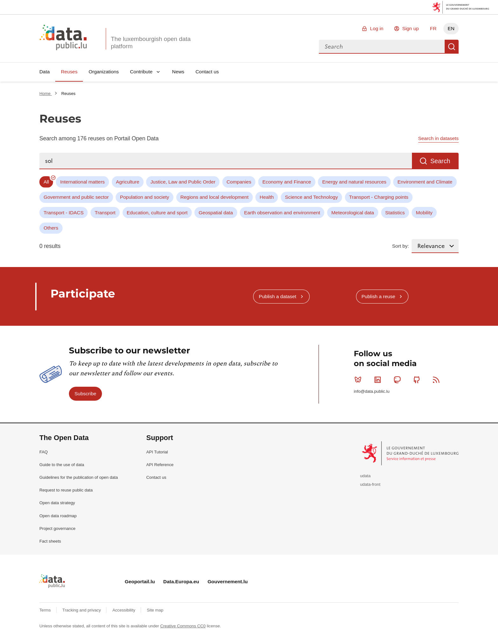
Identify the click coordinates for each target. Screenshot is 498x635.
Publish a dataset (277, 296)
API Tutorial (157, 452)
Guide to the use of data (61, 464)
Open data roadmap (58, 515)
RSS (437, 380)
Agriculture (127, 181)
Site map (155, 610)
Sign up (410, 28)
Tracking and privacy (82, 610)
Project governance (57, 528)
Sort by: (400, 246)
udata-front (370, 484)
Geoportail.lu (140, 581)
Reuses (69, 71)
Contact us (207, 71)
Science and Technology (311, 197)
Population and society (144, 197)
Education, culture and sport (157, 212)
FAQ (43, 452)
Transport (105, 212)
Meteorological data (352, 212)
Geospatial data (216, 212)
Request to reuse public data (66, 490)
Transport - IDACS (64, 212)
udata (365, 475)
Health (267, 197)
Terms (45, 610)
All (46, 181)
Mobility (424, 212)
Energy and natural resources (354, 181)
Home (45, 93)
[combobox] (382, 47)
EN (451, 28)
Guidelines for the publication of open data (78, 477)
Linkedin (379, 380)
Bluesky (359, 380)
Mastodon (398, 380)
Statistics (395, 212)
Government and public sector (76, 197)
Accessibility (124, 610)
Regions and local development (214, 197)
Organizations (104, 71)
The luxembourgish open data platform (151, 43)
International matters (82, 181)
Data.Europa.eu (181, 581)
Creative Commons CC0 (182, 626)
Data (44, 71)
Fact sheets (50, 541)
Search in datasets (438, 138)
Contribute (141, 71)
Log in (376, 28)
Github (418, 380)
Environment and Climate (425, 181)
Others (51, 228)
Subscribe (85, 393)
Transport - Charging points (378, 197)
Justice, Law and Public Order (183, 181)
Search (452, 47)
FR (433, 28)
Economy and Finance (286, 181)
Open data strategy (57, 502)
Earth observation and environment (282, 212)
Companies (238, 181)
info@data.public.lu (371, 391)
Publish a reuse (378, 296)
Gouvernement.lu (227, 581)
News (178, 71)
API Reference (160, 464)
